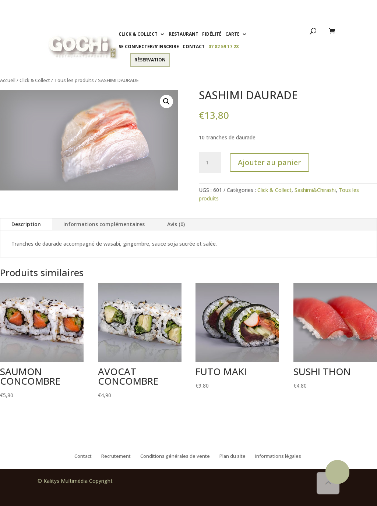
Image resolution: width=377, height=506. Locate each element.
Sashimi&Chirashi (315, 189)
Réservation (150, 60)
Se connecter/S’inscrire (149, 46)
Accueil (7, 80)
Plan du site (232, 456)
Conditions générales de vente (175, 456)
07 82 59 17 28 (223, 46)
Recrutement (116, 456)
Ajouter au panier (269, 162)
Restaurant (183, 34)
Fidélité (212, 34)
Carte (232, 34)
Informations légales (278, 456)
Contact (194, 46)
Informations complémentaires (104, 224)
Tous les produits (74, 80)
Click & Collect (138, 34)
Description (26, 224)
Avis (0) (176, 224)
